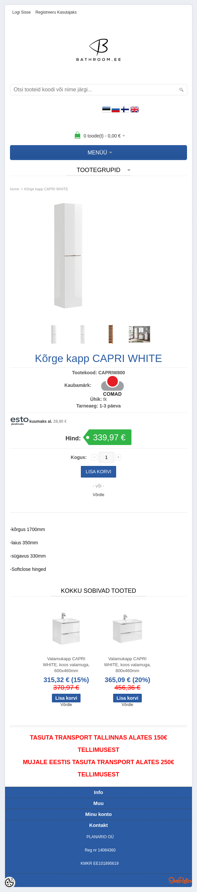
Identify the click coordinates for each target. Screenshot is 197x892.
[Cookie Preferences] (9, 883)
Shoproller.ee (180, 880)
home (14, 189)
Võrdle (98, 494)
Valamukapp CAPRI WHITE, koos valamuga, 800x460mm (127, 664)
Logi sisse (21, 12)
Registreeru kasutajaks (56, 12)
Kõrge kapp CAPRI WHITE (46, 189)
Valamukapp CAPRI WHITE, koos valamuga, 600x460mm (66, 664)
